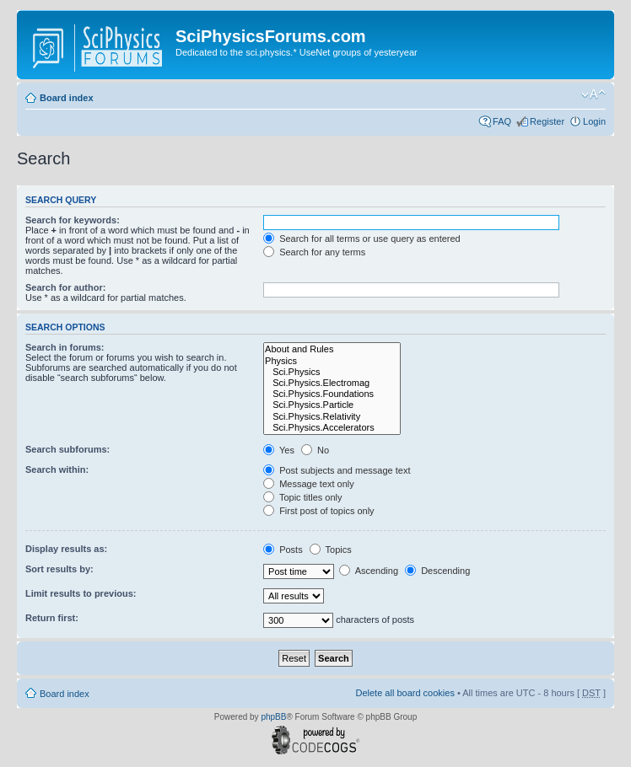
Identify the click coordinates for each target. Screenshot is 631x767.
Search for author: (65, 287)
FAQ (502, 121)
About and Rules (332, 349)
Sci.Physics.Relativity (332, 416)
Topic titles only (302, 497)
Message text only (308, 484)
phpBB (273, 716)
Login (594, 121)
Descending (437, 571)
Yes (278, 450)
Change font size (593, 94)
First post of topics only (319, 511)
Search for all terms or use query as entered (362, 238)
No (315, 450)
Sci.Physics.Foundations (332, 394)
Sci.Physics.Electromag (332, 383)
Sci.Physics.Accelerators (332, 427)
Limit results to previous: (80, 593)
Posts (283, 549)
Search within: (57, 469)
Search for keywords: (72, 220)
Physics (332, 361)
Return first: (51, 618)
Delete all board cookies (404, 693)
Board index (67, 98)
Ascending (368, 571)
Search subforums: (67, 449)
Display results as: (66, 549)
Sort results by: (59, 569)
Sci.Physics (332, 372)
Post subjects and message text (336, 470)
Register (547, 121)
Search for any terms (314, 252)
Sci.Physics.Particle (332, 405)
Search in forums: (65, 347)
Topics (331, 549)
